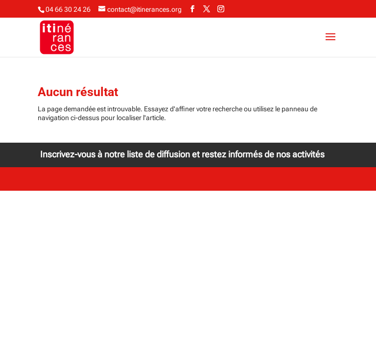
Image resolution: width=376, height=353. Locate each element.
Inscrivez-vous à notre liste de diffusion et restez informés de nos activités (182, 154)
